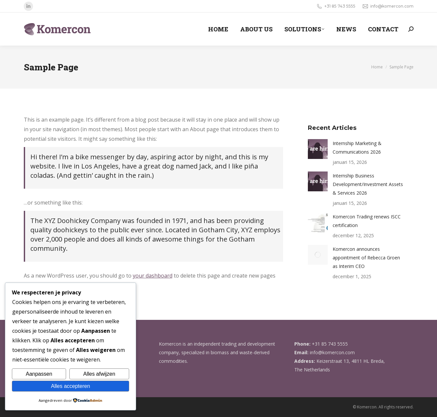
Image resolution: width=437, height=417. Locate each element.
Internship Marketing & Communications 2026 (357, 147)
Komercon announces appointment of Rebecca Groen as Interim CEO (366, 257)
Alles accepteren (70, 386)
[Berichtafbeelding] (318, 149)
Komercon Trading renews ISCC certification (367, 220)
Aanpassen (39, 374)
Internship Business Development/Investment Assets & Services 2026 (368, 184)
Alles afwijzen (99, 374)
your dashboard (152, 275)
